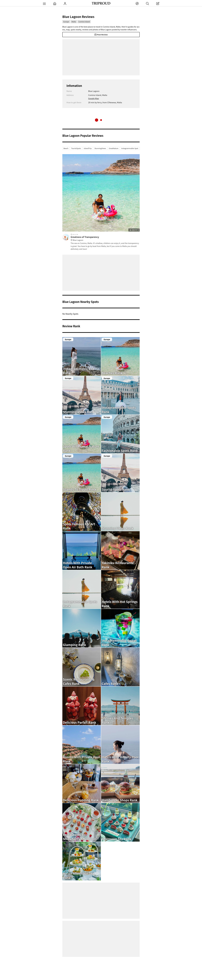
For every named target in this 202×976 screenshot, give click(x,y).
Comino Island (84, 21)
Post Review (101, 34)
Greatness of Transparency (105, 238)
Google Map (93, 98)
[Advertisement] (101, 57)
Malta (74, 21)
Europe (66, 21)
